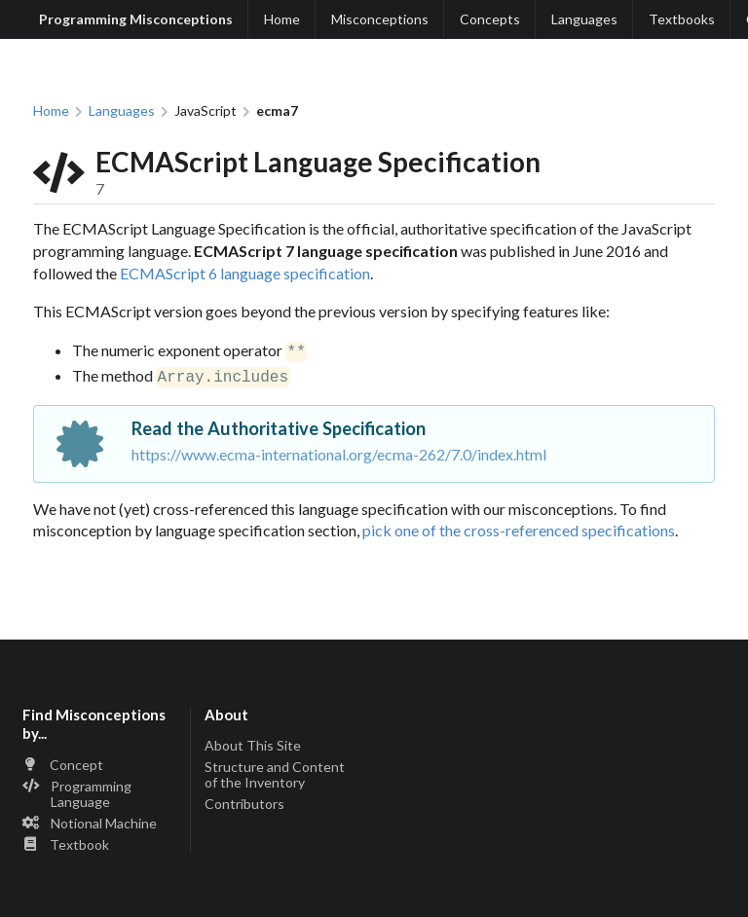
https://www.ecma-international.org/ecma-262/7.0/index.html (338, 450)
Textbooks (682, 19)
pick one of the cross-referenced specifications (518, 526)
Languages (584, 19)
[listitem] (100, 762)
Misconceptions (380, 19)
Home (282, 19)
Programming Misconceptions (136, 19)
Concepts (490, 19)
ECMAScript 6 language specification (245, 273)
